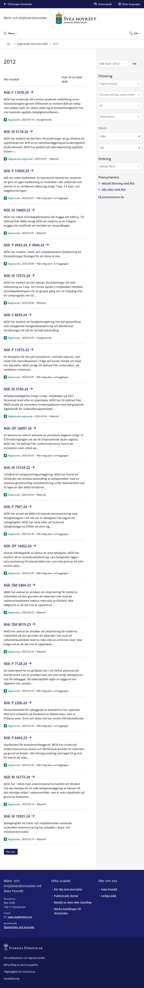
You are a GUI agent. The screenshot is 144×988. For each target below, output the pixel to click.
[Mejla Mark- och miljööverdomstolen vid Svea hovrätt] (18, 917)
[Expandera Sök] (135, 33)
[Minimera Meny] (10, 33)
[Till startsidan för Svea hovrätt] (8, 43)
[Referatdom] (119, 117)
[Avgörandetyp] (119, 83)
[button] (120, 83)
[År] (119, 105)
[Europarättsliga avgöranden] (119, 94)
